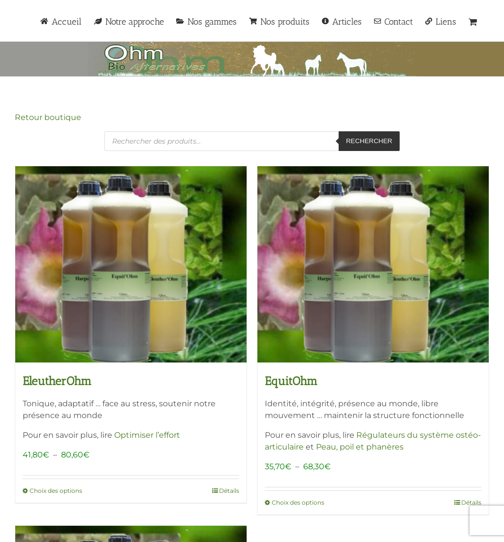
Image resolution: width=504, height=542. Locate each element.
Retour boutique (48, 117)
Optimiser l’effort (147, 435)
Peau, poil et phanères (360, 447)
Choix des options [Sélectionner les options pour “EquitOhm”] (298, 502)
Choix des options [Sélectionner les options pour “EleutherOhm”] (56, 490)
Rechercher (369, 141)
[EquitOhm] (373, 264)
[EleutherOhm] (131, 264)
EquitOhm (291, 381)
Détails (229, 490)
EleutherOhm (57, 381)
